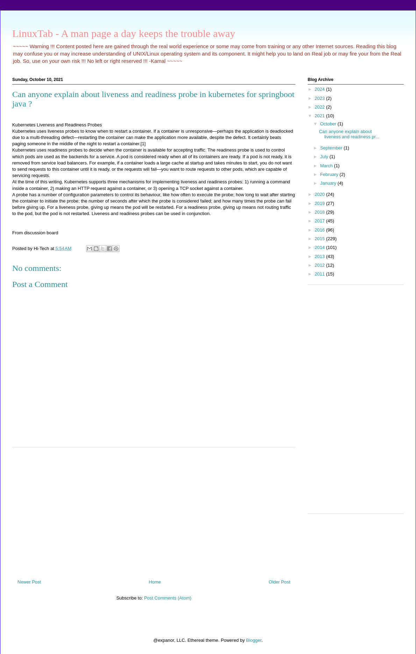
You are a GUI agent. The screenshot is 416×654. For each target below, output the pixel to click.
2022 (320, 107)
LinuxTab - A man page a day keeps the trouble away (123, 33)
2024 (320, 89)
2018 (320, 212)
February (330, 174)
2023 (320, 98)
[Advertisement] (153, 510)
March (327, 165)
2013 (320, 256)
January (329, 183)
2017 (320, 220)
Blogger (253, 640)
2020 (320, 194)
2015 (320, 238)
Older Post (279, 582)
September (332, 147)
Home (155, 582)
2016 (320, 230)
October (329, 123)
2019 (320, 203)
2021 (320, 115)
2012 (320, 265)
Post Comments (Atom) (167, 598)
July (325, 156)
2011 (320, 274)
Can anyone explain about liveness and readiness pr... (349, 134)
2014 (320, 247)
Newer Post (29, 582)
